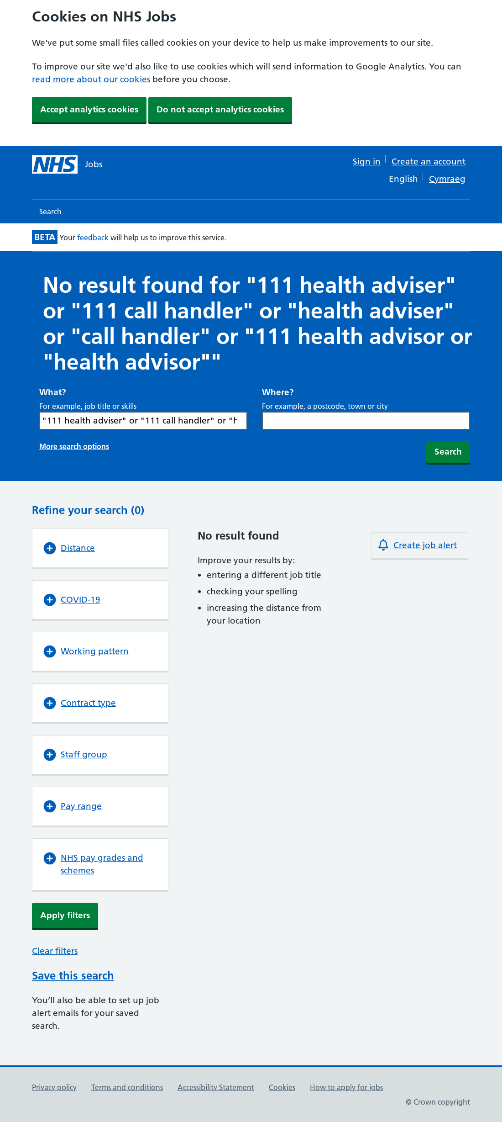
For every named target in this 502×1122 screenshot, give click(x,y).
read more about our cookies (91, 79)
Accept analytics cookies (89, 109)
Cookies (282, 1087)
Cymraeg (447, 179)
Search (50, 211)
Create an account (428, 161)
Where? (278, 392)
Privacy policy (54, 1087)
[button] (100, 548)
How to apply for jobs (346, 1087)
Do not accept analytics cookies (220, 109)
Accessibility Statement (216, 1087)
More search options (74, 446)
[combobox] (366, 421)
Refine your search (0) (88, 510)
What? (52, 392)
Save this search (73, 975)
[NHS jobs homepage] (67, 164)
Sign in (367, 161)
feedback (93, 237)
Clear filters (55, 951)
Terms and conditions (127, 1087)
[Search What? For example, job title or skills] (143, 421)
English (403, 179)
